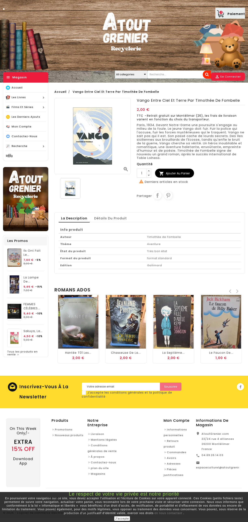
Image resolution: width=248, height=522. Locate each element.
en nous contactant (168, 513)
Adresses (174, 464)
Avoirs (171, 458)
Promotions (63, 429)
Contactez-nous (103, 462)
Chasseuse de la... (173, 353)
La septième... (221, 353)
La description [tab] (74, 218)
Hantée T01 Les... (126, 353)
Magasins (98, 474)
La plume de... (78, 339)
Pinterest (168, 195)
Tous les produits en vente (22, 353)
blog (9, 156)
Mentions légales (104, 440)
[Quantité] (142, 173)
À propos (98, 457)
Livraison (97, 434)
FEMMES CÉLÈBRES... (32, 306)
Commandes (176, 452)
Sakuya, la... (33, 331)
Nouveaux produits (69, 435)
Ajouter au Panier (174, 173)
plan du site (100, 468)
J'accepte (122, 518)
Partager (157, 195)
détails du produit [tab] (110, 218)
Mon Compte (177, 420)
